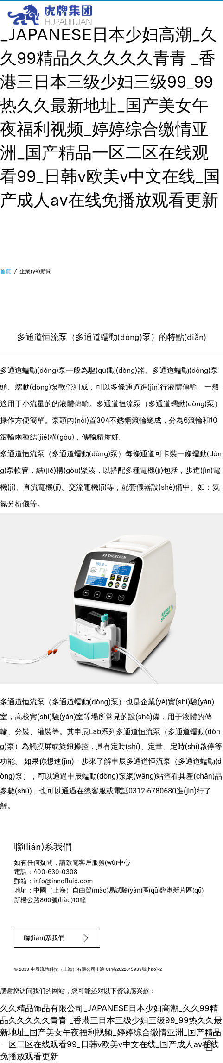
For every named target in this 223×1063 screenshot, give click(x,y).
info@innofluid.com (63, 881)
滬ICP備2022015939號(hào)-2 (131, 969)
